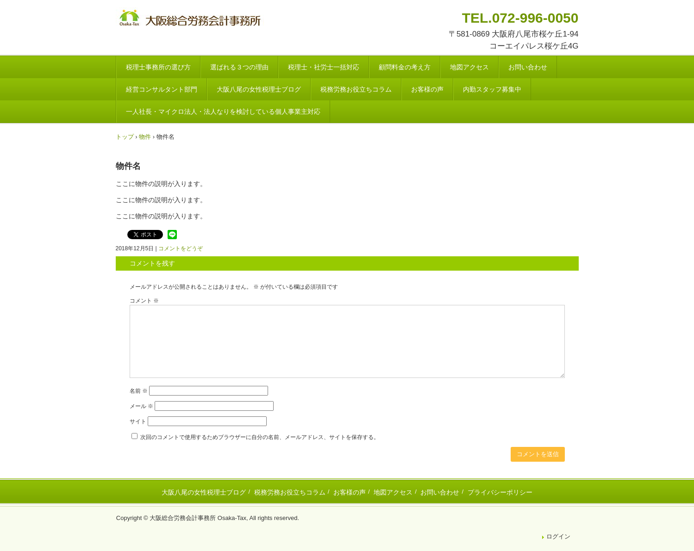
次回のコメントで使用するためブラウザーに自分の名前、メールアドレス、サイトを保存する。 (259, 437)
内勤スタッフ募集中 (492, 89)
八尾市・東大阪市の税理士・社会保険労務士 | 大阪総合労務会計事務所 (191, 19)
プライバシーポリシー (500, 492)
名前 (139, 391)
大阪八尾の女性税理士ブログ (259, 89)
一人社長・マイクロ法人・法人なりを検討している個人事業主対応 (223, 111)
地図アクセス (469, 67)
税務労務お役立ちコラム (356, 89)
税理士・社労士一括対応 (323, 67)
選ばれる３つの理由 (239, 67)
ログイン (558, 536)
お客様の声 (427, 89)
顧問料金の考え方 (405, 67)
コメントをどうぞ (180, 248)
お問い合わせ (527, 67)
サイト (138, 421)
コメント (144, 300)
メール (141, 406)
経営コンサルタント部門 (161, 89)
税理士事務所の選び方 (158, 67)
